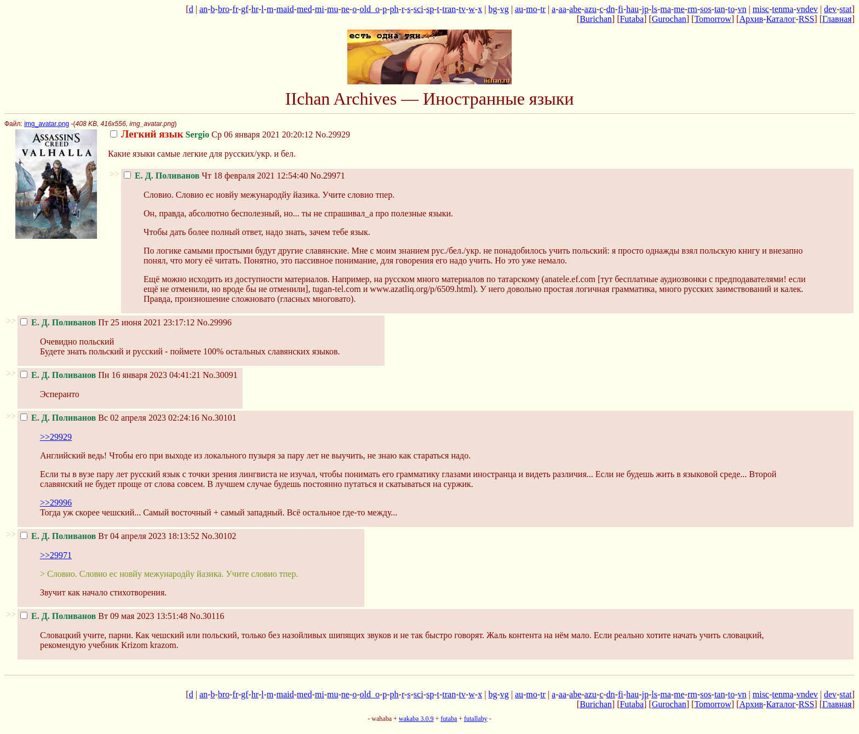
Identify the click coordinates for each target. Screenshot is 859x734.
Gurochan (669, 19)
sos (705, 9)
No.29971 (327, 175)
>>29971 (56, 555)
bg (492, 9)
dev (830, 9)
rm (692, 9)
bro (224, 9)
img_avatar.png (46, 124)
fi (620, 9)
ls (654, 9)
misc (761, 9)
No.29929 (332, 134)
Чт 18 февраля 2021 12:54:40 (216, 175)
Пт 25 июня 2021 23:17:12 (107, 322)
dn (610, 9)
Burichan (596, 19)
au (519, 9)
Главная (837, 19)
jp (645, 9)
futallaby (476, 718)
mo (531, 9)
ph (394, 9)
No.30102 (219, 536)
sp (430, 9)
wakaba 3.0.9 (416, 718)
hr (255, 9)
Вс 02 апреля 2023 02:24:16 (109, 417)
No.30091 (220, 375)
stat (845, 9)
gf (244, 9)
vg (504, 9)
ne (345, 9)
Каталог (780, 19)
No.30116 (207, 616)
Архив (751, 19)
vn (742, 9)
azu (591, 9)
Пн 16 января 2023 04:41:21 (110, 375)
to (731, 9)
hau (632, 9)
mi (319, 9)
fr (235, 9)
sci (418, 9)
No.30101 (219, 417)
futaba (448, 718)
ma (665, 9)
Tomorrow (712, 19)
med (304, 9)
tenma (782, 9)
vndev (807, 9)
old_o (370, 9)
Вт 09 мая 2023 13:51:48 (103, 616)
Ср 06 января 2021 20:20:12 (211, 134)
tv (462, 9)
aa (562, 9)
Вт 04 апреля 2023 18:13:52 (109, 536)
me (679, 9)
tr (543, 9)
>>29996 (56, 502)
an (203, 9)
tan (719, 9)
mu (332, 9)
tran (449, 9)
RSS (806, 19)
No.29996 (214, 322)
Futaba (632, 19)
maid (285, 9)
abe (575, 9)
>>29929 (56, 436)
